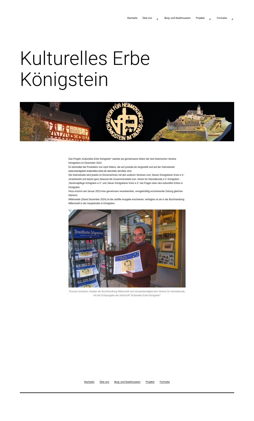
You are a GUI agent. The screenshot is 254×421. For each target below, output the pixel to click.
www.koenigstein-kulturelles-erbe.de (87, 171)
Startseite (132, 18)
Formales (222, 18)
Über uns (147, 18)
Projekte (200, 18)
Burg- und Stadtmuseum (178, 18)
